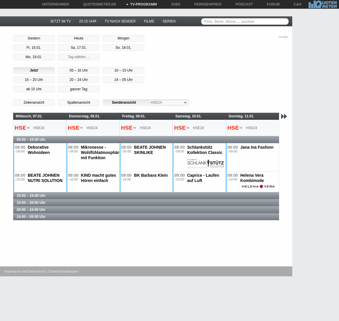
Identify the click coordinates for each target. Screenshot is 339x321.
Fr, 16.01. (34, 48)
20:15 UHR (87, 21)
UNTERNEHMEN (53, 4)
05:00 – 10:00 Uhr (31, 140)
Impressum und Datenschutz (24, 271)
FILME (149, 21)
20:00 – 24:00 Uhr (31, 210)
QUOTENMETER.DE (97, 4)
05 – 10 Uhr (79, 70)
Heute (78, 38)
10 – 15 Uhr (123, 70)
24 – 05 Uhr (123, 80)
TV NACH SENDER (120, 21)
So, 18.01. (123, 48)
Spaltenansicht (78, 102)
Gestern (34, 38)
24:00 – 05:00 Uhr (31, 217)
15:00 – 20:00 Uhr (31, 203)
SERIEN (169, 21)
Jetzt (34, 70)
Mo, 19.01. (34, 57)
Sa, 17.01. (79, 48)
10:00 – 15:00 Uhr (31, 196)
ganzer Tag (78, 89)
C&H (295, 4)
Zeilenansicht (34, 102)
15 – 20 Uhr (34, 80)
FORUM (271, 4)
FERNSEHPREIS (206, 4)
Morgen (123, 38)
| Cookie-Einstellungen (62, 271)
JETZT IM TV (60, 21)
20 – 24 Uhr (79, 80)
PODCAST (242, 4)
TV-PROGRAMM (141, 4)
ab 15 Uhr (34, 89)
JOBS (174, 4)
